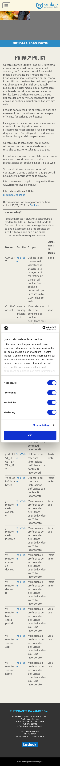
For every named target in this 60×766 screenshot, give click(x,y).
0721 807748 (32, 724)
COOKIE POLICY (37, 736)
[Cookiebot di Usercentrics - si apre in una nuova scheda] (42, 328)
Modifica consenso (14, 194)
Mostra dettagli (41, 425)
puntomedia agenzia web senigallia (30, 762)
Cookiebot (35, 205)
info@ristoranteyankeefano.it (30, 726)
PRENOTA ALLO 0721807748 (30, 43)
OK (30, 435)
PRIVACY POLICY (22, 736)
